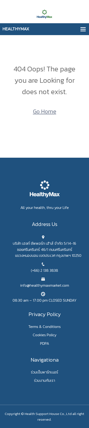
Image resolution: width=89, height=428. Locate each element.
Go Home (44, 111)
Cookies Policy (44, 335)
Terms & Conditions (44, 326)
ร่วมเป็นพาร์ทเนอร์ (44, 372)
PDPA (44, 343)
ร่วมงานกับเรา (44, 380)
